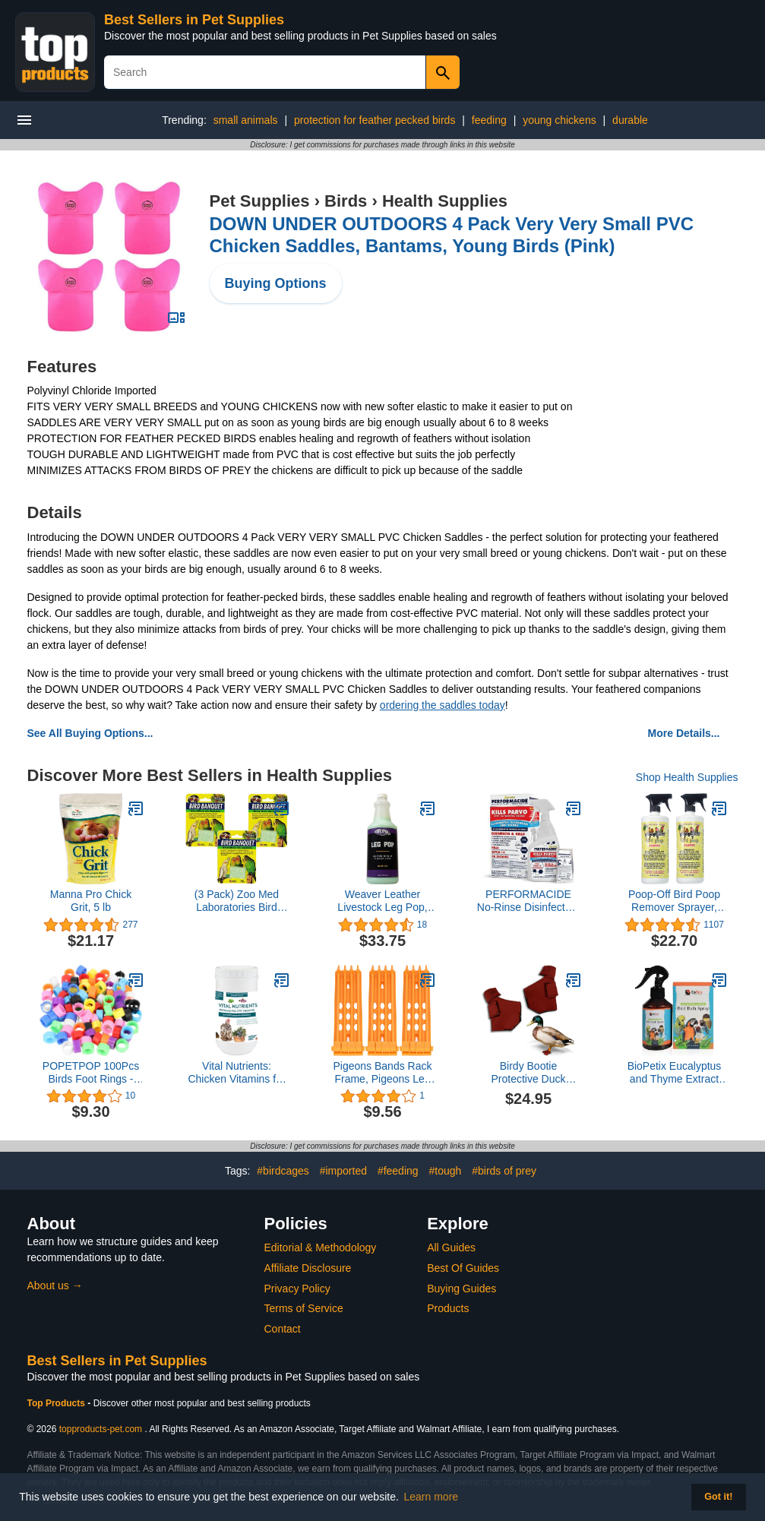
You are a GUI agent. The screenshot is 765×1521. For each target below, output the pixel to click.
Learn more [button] (431, 1497)
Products (448, 1308)
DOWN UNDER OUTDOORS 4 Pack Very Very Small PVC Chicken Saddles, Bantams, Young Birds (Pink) (452, 234)
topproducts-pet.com (100, 1429)
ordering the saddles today (442, 705)
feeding (489, 120)
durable (630, 120)
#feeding (398, 1171)
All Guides (451, 1247)
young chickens (559, 120)
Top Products (57, 1403)
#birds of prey (504, 1171)
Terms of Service (303, 1308)
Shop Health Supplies (687, 777)
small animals (245, 120)
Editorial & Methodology (320, 1247)
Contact (282, 1329)
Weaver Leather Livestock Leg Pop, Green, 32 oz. (382, 901)
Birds (345, 200)
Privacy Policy (297, 1288)
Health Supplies (444, 200)
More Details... (684, 733)
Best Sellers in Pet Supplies (194, 19)
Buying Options (276, 283)
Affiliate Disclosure (308, 1268)
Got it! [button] (718, 1496)
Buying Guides (461, 1288)
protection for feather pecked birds (374, 120)
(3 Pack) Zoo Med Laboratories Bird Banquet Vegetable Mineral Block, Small (236, 901)
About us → (55, 1285)
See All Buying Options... (90, 733)
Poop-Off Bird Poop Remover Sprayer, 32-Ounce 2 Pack (674, 901)
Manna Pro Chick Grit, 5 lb (90, 900)
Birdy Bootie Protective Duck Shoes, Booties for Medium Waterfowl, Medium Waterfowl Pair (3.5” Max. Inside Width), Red (528, 1073)
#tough (444, 1171)
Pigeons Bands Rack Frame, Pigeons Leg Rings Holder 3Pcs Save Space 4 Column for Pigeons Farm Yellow (383, 1073)
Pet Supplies (260, 200)
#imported (343, 1171)
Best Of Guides (463, 1268)
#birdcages (283, 1171)
